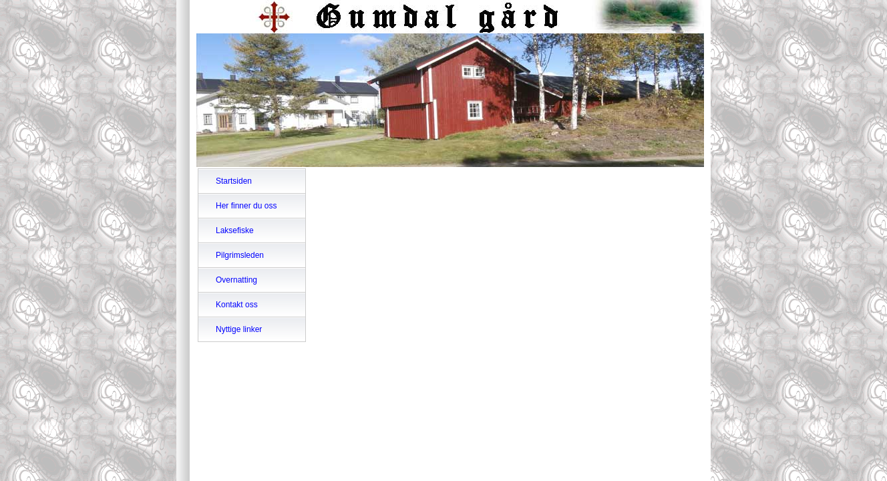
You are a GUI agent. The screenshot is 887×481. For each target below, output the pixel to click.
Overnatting (236, 280)
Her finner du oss (246, 205)
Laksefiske (235, 230)
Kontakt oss (237, 304)
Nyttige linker (239, 329)
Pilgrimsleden (240, 255)
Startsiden (234, 181)
